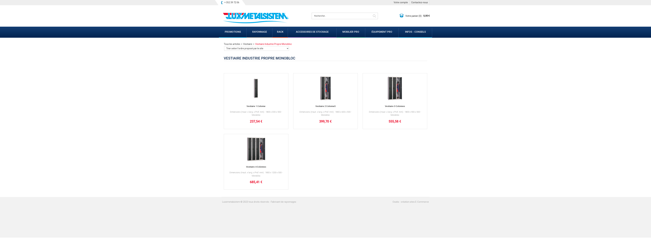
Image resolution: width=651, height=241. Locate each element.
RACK (280, 31)
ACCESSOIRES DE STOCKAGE (312, 31)
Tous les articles (232, 44)
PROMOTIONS (233, 31)
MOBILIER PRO (350, 31)
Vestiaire (247, 44)
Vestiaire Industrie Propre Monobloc (273, 44)
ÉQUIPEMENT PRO (382, 31)
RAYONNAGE (259, 31)
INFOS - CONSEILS (415, 31)
